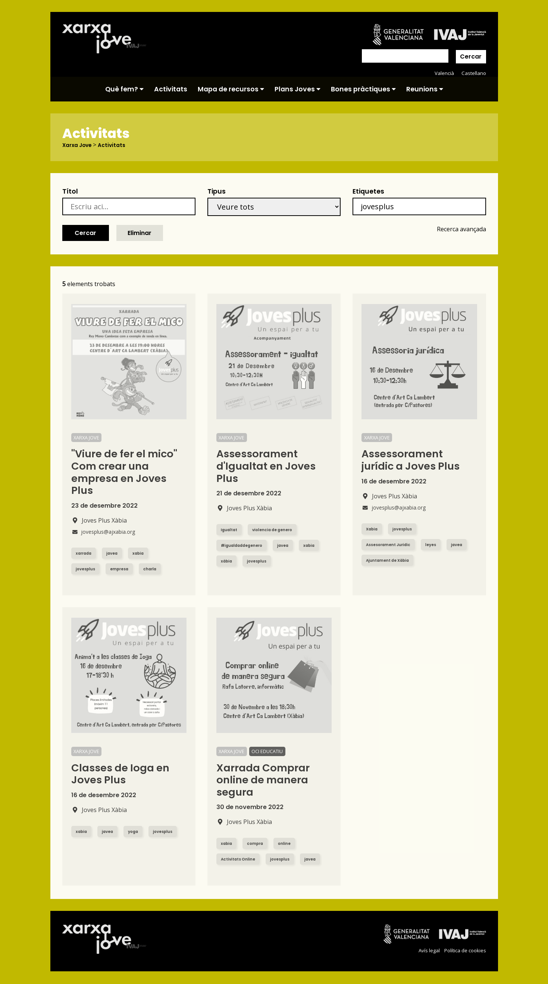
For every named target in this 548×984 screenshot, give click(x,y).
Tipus (216, 191)
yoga (138, 831)
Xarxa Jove (79, 145)
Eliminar (139, 233)
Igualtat (231, 530)
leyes (439, 544)
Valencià (443, 72)
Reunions (424, 89)
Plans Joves (297, 89)
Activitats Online (241, 859)
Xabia (373, 529)
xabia (145, 553)
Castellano (473, 72)
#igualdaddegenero (246, 545)
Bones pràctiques (363, 89)
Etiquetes (368, 191)
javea (116, 553)
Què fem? (124, 89)
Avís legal (424, 950)
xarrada (85, 553)
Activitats (170, 89)
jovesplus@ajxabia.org (107, 531)
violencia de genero (280, 530)
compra (258, 843)
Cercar (471, 56)
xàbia (256, 561)
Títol (70, 191)
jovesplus (87, 568)
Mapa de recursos (231, 89)
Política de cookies (463, 950)
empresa (124, 568)
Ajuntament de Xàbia (420, 560)
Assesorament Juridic (392, 544)
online (290, 843)
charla (158, 568)
